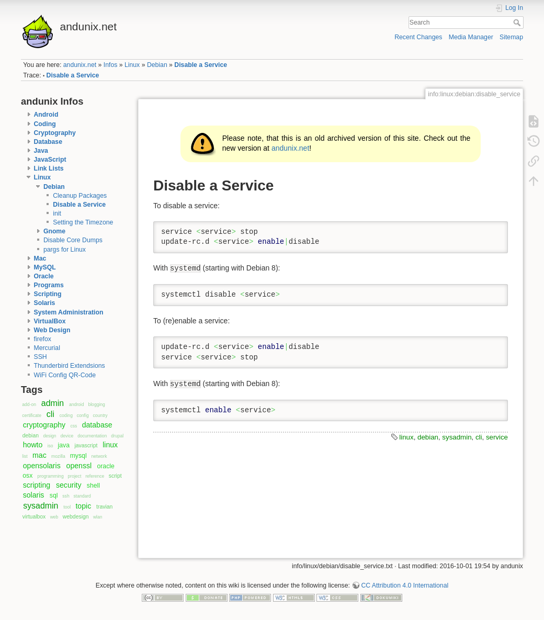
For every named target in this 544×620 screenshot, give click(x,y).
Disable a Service (200, 65)
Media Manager (471, 37)
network (99, 456)
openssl (79, 465)
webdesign (76, 517)
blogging (96, 404)
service (497, 437)
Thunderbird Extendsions (69, 365)
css (73, 426)
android (76, 404)
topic (83, 506)
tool (67, 507)
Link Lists (49, 168)
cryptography (44, 425)
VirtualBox (50, 321)
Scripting (48, 294)
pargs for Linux (64, 249)
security (69, 485)
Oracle (44, 276)
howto (33, 445)
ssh (65, 496)
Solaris (44, 303)
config (83, 415)
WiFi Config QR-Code (65, 375)
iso (50, 445)
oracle (105, 466)
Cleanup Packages (80, 195)
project (75, 476)
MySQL (45, 267)
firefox (42, 339)
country (100, 415)
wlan (98, 517)
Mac (40, 258)
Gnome (54, 231)
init (57, 213)
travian (104, 507)
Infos (111, 65)
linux (110, 445)
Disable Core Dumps (73, 240)
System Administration (69, 312)
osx (27, 475)
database (97, 425)
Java (41, 150)
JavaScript (50, 159)
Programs (49, 285)
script (115, 476)
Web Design (52, 330)
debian (30, 435)
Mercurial (47, 348)
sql (54, 495)
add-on (29, 404)
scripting (36, 485)
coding (66, 415)
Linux (132, 65)
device (67, 435)
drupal (117, 435)
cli (50, 414)
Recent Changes (418, 37)
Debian (157, 65)
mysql (78, 455)
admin (52, 403)
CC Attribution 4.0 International (404, 585)
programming (50, 476)
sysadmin (40, 505)
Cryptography (55, 133)
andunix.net (79, 65)
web (54, 517)
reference (94, 476)
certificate (31, 415)
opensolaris (42, 465)
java (64, 445)
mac (39, 455)
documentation (92, 435)
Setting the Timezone (83, 222)
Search (518, 22)
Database (48, 141)
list (24, 456)
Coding (45, 124)
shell (93, 485)
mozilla (58, 456)
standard (82, 496)
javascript (85, 445)
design (49, 435)
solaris (33, 495)
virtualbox (34, 517)
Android (46, 114)
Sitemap (511, 37)
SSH (40, 356)
